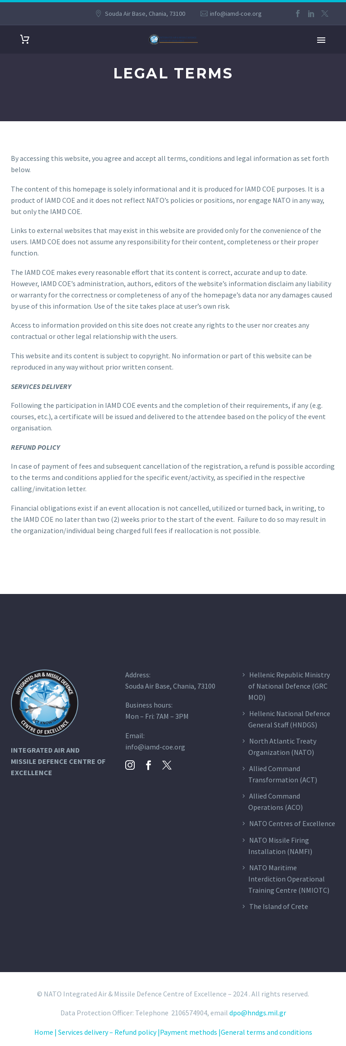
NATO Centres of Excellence (292, 823)
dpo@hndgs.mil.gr (257, 1012)
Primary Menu (321, 40)
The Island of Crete (278, 906)
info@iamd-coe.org (236, 13)
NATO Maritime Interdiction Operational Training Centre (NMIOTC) (288, 879)
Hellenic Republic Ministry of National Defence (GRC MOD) (289, 686)
